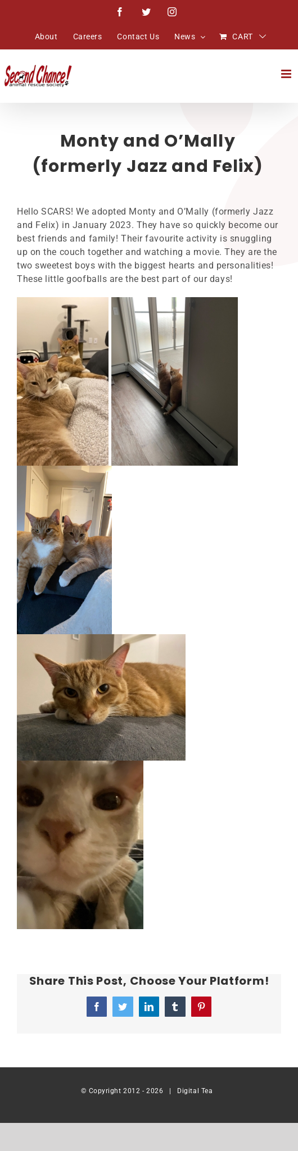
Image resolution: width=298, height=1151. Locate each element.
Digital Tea (195, 1091)
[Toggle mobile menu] (287, 74)
